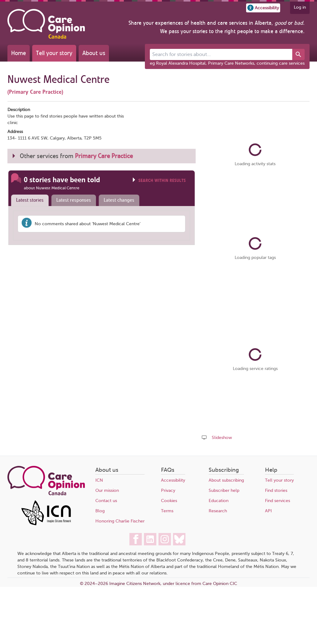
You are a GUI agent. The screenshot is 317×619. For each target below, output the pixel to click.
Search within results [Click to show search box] (162, 180)
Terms (167, 511)
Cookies (169, 500)
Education (218, 500)
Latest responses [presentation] (73, 200)
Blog (100, 511)
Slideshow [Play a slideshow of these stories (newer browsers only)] (222, 437)
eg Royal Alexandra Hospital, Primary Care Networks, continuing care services (227, 63)
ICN (99, 480)
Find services (277, 500)
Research (218, 511)
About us (93, 53)
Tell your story (54, 53)
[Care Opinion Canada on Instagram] (164, 539)
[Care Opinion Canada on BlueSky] (179, 539)
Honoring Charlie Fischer (120, 521)
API (268, 511)
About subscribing (226, 480)
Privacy (168, 490)
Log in (300, 7)
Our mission (107, 490)
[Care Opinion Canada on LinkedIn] (150, 539)
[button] (263, 7)
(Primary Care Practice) (35, 91)
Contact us (106, 500)
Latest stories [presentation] (30, 200)
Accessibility (173, 480)
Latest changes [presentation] (119, 200)
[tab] (28, 200)
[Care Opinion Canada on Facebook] (135, 539)
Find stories (276, 490)
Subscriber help (224, 490)
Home (18, 53)
